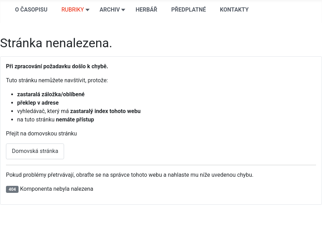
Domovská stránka (35, 151)
